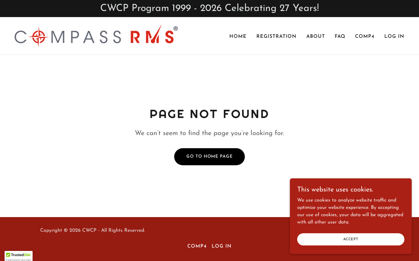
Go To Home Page (209, 156)
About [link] (315, 36)
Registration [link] (276, 36)
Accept (350, 251)
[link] (96, 35)
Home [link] (238, 36)
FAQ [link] (340, 36)
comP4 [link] (365, 36)
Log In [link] (394, 36)
